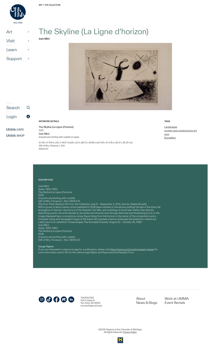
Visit (10, 40)
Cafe (15, 129)
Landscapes (170, 127)
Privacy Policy (129, 332)
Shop (15, 135)
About (140, 298)
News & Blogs (146, 303)
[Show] (28, 31)
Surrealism (170, 137)
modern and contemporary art (180, 130)
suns (166, 134)
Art (9, 31)
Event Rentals (175, 303)
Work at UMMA (177, 298)
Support (14, 58)
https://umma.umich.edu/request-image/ (132, 249)
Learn (11, 49)
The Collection (52, 5)
